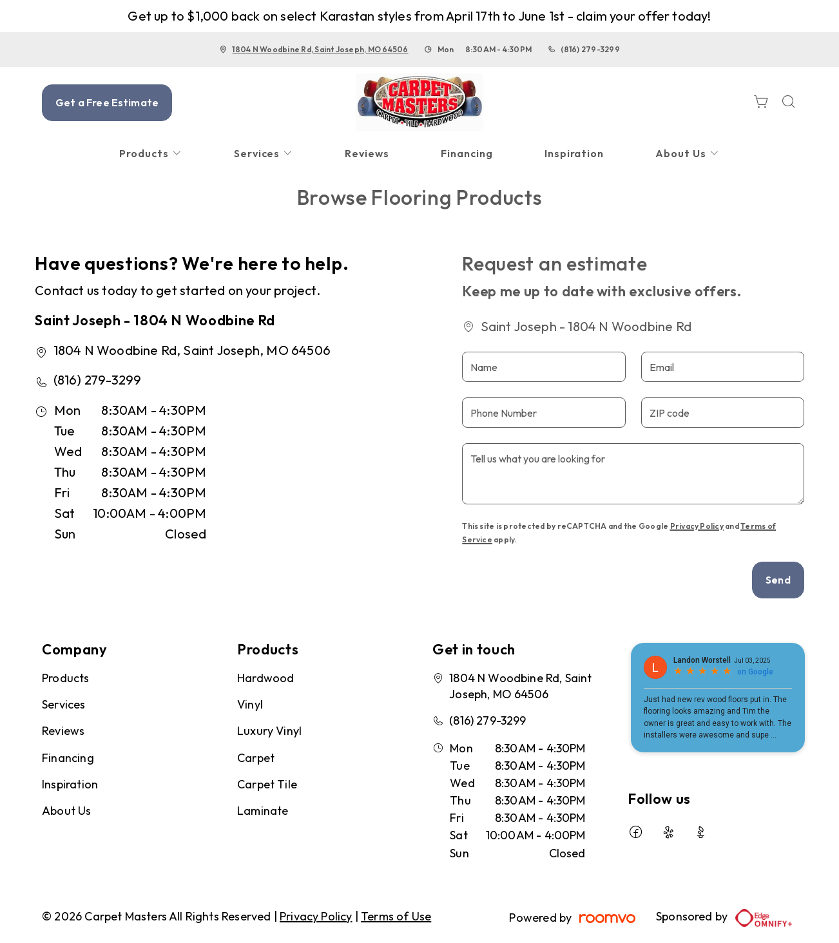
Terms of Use (396, 916)
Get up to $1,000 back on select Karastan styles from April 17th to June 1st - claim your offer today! (419, 16)
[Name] (543, 367)
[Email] (722, 367)
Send (778, 579)
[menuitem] (150, 153)
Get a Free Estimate (107, 102)
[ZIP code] (722, 412)
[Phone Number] (543, 412)
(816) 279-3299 (590, 49)
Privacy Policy (697, 526)
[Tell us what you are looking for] (633, 473)
